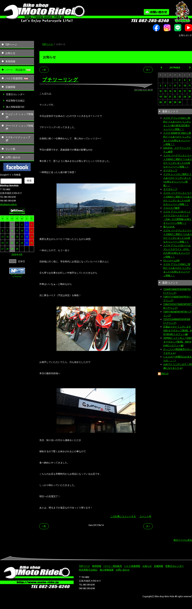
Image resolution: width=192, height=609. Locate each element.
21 (7, 242)
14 (7, 236)
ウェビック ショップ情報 (19, 116)
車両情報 (10, 61)
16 (17, 236)
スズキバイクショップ (17, 139)
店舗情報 (10, 87)
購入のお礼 (169, 226)
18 (27, 236)
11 (27, 230)
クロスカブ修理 (171, 208)
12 (31, 230)
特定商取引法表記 (15, 100)
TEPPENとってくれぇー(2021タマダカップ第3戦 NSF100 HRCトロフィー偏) (177, 342)
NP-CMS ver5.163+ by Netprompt (17, 275)
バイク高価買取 (14, 78)
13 (2, 236)
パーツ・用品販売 (15, 69)
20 (2, 242)
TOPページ (11, 44)
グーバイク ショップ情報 (19, 127)
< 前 (44, 69)
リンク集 (10, 149)
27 (2, 249)
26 (31, 242)
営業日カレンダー (15, 94)
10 (22, 230)
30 (17, 249)
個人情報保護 (107, 569)
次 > (148, 69)
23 (17, 242)
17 (22, 236)
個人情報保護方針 (15, 107)
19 (31, 236)
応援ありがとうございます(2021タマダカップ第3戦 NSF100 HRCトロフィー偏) (177, 330)
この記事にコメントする (123, 516)
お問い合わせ (12, 157)
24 (22, 242)
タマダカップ (170, 170)
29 (12, 249)
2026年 (15, 254)
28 (7, 249)
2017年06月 (175, 67)
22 (12, 242)
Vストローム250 (171, 260)
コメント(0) (145, 516)
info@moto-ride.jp (8, 204)
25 (27, 242)
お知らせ (10, 53)
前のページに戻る (182, 540)
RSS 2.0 (163, 373)
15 (12, 236)
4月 (21, 254)
